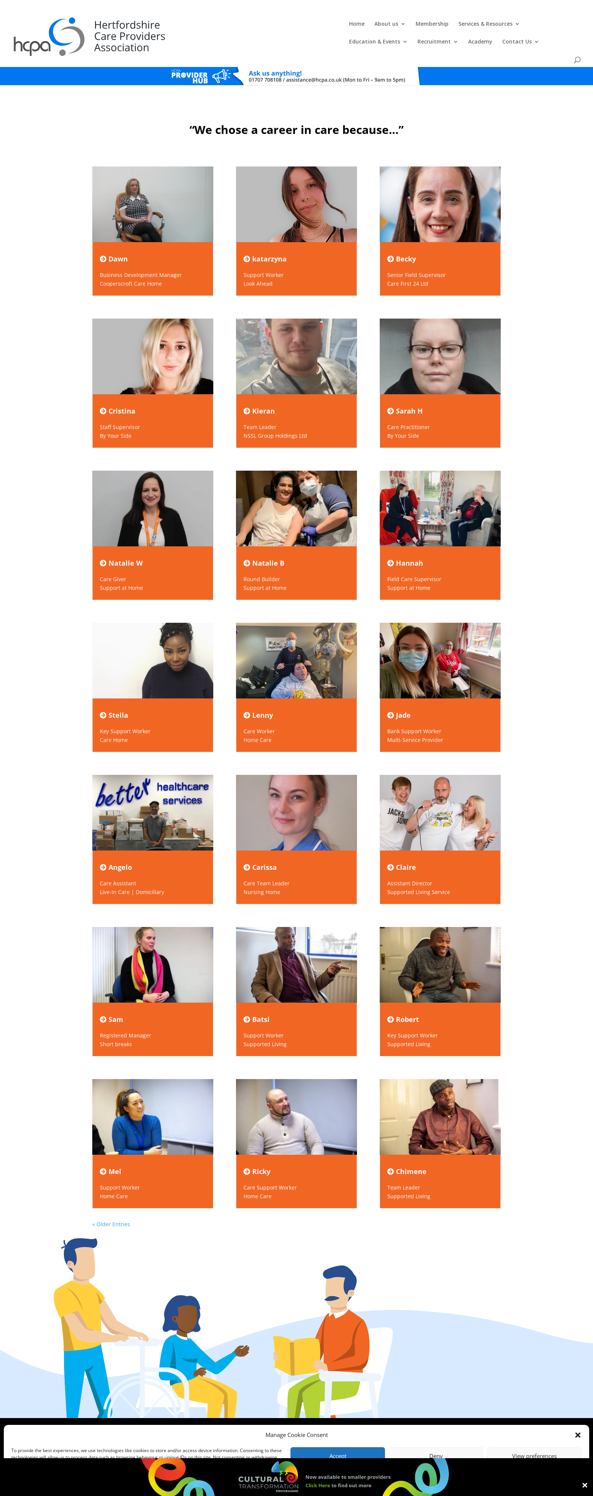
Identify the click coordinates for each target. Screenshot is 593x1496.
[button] (578, 1435)
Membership (250, 25)
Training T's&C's (334, 1416)
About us (204, 25)
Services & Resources (303, 25)
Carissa (260, 849)
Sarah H (405, 392)
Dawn (114, 240)
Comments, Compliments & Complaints (242, 1416)
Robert (403, 1001)
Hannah (405, 544)
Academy (479, 25)
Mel (110, 1153)
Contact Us (516, 25)
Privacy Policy (300, 1416)
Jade (399, 696)
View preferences (534, 1456)
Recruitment (433, 25)
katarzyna (265, 240)
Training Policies (371, 1416)
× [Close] (585, 1484)
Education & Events (373, 25)
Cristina (117, 392)
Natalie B (264, 544)
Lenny (258, 696)
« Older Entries (111, 1206)
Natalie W (121, 544)
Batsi (257, 1001)
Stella (114, 696)
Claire (401, 849)
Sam (111, 1001)
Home (175, 25)
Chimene (407, 1153)
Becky (401, 240)
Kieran (259, 392)
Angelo (116, 849)
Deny (436, 1456)
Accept (337, 1456)
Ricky (257, 1153)
